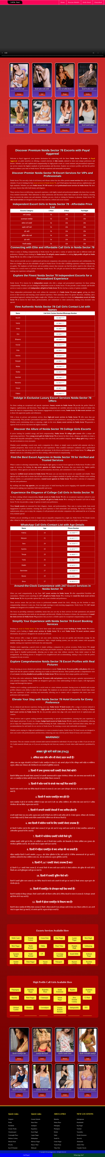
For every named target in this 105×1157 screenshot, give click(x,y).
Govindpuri (45, 1008)
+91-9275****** (73, 565)
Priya (19, 1095)
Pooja (65, 94)
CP (42, 954)
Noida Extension (81, 1135)
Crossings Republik (59, 955)
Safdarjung (88, 946)
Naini (42, 1058)
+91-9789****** (73, 533)
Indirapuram (80, 1119)
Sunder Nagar (16, 963)
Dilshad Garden (16, 1009)
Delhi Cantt (16, 938)
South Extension (59, 991)
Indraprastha (74, 1008)
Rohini (56, 1132)
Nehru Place (57, 1122)
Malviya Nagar (35, 1141)
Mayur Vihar (34, 1145)
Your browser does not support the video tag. (52, 31)
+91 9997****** (60, 318)
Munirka (56, 1119)
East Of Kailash (12, 1148)
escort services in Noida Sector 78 (44, 183)
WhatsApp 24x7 (79, 1155)
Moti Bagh (88, 938)
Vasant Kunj (57, 1145)
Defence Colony (13, 1138)
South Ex (56, 1138)
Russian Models (73, 2)
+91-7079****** (73, 543)
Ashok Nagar (60, 999)
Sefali (65, 1095)
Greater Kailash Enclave (60, 1010)
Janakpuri (34, 1125)
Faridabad (11, 1125)
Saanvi (42, 130)
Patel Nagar (30, 998)
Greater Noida (12, 1129)
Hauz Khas (34, 1122)
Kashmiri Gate (89, 991)
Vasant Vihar (45, 963)
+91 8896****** (60, 361)
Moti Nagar (16, 946)
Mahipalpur (34, 1138)
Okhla (43, 946)
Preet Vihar (59, 946)
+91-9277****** (73, 538)
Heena (19, 1058)
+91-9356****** (73, 576)
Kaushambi (80, 1122)
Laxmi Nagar (74, 939)
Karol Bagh (34, 1132)
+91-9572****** (73, 581)
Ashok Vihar (80, 1145)
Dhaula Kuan (12, 1141)
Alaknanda (80, 1141)
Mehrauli (33, 1148)
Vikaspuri (58, 962)
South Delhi (74, 954)
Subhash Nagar (89, 955)
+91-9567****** (73, 560)
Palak (42, 1095)
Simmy (19, 94)
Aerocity (79, 1138)
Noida (10, 1122)
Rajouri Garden (74, 963)
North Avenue (30, 947)
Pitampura (57, 1129)
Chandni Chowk (81, 1148)
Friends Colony (30, 939)
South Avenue (30, 955)
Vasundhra (80, 1132)
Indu (87, 1058)
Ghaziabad (98, 2)
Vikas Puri (57, 1148)
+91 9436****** (60, 393)
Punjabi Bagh (74, 947)
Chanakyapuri (12, 1132)
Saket (55, 1135)
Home (63, 2)
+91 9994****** (60, 372)
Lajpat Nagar (35, 1135)
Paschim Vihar (89, 963)
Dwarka (10, 1145)
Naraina (14, 998)
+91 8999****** (60, 328)
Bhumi (65, 1058)
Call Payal (26, 1155)
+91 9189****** (60, 339)
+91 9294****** (60, 334)
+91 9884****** (60, 323)
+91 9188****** (60, 377)
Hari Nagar (59, 938)
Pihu (87, 1095)
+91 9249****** (60, 355)
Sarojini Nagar (16, 955)
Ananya (19, 130)
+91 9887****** (60, 388)
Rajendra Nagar (31, 991)
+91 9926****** (60, 350)
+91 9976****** (60, 345)
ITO (86, 1008)
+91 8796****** (60, 366)
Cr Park (87, 998)
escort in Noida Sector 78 (27, 629)
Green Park (45, 938)
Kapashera (34, 1129)
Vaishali (79, 1129)
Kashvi (88, 130)
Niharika (65, 130)
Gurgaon (10, 1119)
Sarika (88, 94)
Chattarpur (44, 998)
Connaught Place (13, 1135)
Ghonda (29, 1008)
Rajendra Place (45, 991)
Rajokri (72, 990)
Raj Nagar (80, 1125)
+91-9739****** (73, 570)
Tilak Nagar (30, 962)
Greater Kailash (35, 1119)
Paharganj (57, 1125)
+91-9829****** (73, 554)
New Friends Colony (74, 1000)
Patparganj (15, 990)
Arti (42, 94)
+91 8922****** (60, 383)
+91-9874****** (73, 549)
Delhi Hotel (87, 2)
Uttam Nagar (57, 1141)
